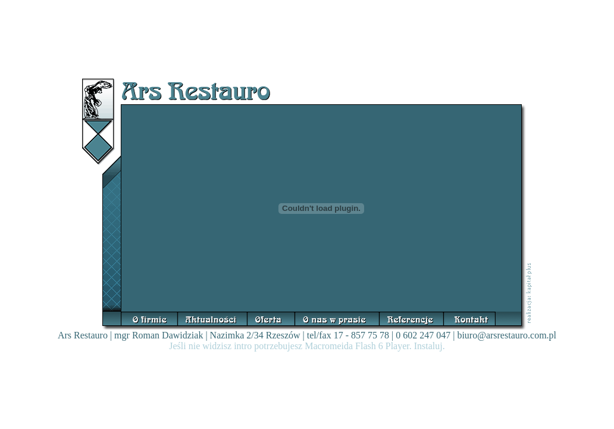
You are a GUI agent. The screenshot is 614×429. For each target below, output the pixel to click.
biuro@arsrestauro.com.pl (506, 335)
